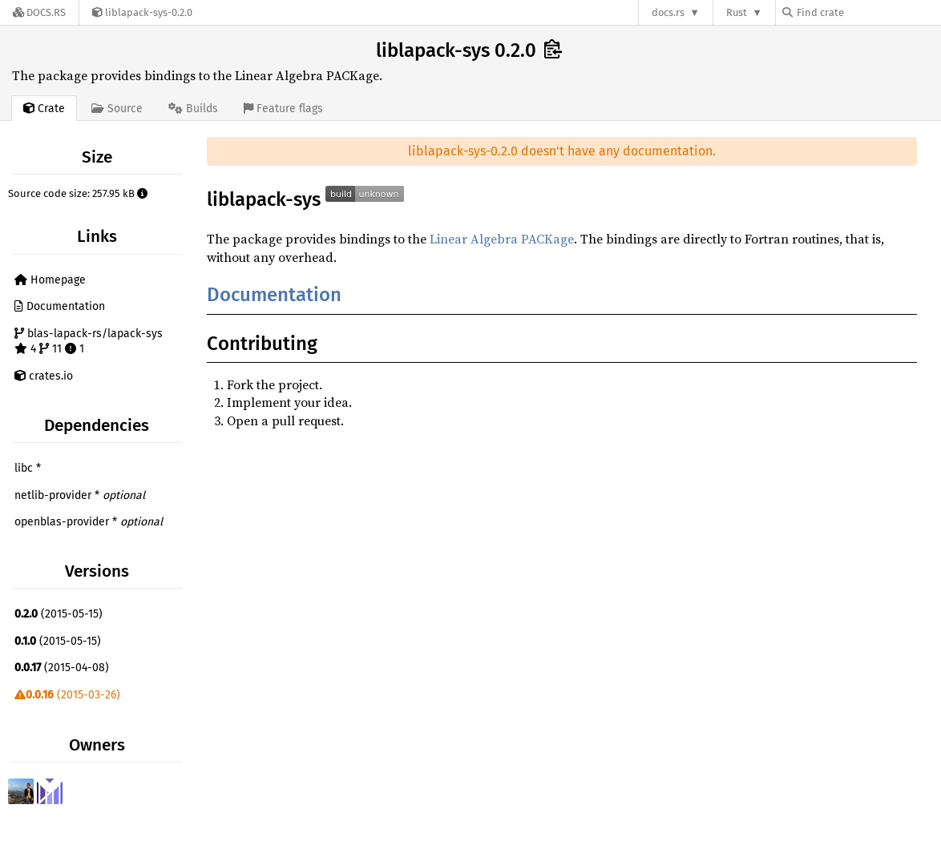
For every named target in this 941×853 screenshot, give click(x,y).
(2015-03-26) (67, 695)
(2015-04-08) (61, 667)
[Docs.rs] (39, 12)
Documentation (59, 306)
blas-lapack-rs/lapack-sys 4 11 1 (88, 341)
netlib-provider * (79, 495)
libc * (27, 468)
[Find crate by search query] (862, 12)
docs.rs (668, 12)
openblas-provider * (88, 522)
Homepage (50, 280)
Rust (736, 12)
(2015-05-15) (58, 614)
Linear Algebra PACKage (502, 238)
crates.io (43, 376)
